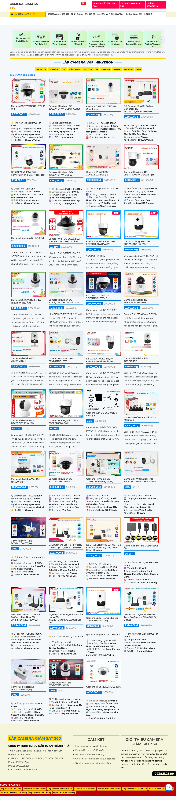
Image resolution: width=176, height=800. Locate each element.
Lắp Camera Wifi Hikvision (88, 62)
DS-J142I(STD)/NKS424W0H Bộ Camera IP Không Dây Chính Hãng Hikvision (103, 547)
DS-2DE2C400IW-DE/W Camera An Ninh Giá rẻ (99, 360)
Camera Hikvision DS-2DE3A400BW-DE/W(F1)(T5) (139, 173)
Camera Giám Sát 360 (58, 14)
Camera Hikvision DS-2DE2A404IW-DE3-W (61, 173)
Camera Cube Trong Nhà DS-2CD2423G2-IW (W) (102, 619)
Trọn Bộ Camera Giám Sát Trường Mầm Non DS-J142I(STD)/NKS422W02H (25, 617)
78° (64, 69)
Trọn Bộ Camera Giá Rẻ (83, 14)
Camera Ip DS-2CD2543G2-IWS (103, 687)
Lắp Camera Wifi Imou (84, 789)
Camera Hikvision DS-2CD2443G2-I (23, 359)
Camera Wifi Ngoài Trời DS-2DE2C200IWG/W (64, 421)
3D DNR (116, 69)
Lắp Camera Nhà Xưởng (64, 792)
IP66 (139, 69)
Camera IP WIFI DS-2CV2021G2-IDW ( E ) (97, 173)
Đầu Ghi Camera (134, 14)
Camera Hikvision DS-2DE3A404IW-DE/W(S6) (99, 480)
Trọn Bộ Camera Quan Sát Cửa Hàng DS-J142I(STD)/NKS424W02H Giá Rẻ (66, 618)
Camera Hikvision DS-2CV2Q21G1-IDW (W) (23, 421)
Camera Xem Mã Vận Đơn (161, 789)
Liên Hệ (148, 14)
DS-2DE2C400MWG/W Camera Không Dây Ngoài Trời (28, 173)
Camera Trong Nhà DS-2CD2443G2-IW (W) (137, 242)
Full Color (88, 69)
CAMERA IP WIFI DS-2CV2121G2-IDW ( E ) (98, 297)
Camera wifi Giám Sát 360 (110, 14)
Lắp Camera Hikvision (11, 789)
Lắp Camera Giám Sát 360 (135, 789)
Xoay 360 (105, 69)
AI (97, 69)
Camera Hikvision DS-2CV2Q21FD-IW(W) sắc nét (64, 301)
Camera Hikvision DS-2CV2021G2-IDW (61, 359)
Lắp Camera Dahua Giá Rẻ (60, 789)
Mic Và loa (41, 69)
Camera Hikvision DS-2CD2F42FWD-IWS (61, 480)
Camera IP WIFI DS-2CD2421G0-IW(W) (22, 542)
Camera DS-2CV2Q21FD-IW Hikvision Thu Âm (26, 301)
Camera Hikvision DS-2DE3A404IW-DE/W (136, 301)
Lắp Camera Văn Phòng (40, 792)
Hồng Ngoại (74, 69)
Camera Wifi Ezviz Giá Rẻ (109, 789)
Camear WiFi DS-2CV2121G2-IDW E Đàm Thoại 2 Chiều (64, 240)
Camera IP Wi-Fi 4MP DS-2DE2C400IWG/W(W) (100, 242)
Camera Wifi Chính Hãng (22, 75)
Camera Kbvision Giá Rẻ (35, 789)
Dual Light (54, 69)
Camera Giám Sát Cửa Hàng (14, 792)
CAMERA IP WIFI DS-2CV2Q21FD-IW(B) (60, 684)
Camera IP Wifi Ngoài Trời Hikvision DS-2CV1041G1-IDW (140, 480)
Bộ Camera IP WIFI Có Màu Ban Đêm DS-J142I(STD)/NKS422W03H (139, 109)
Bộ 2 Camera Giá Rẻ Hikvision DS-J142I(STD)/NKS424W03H (65, 546)
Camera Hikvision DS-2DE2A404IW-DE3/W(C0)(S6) (65, 107)
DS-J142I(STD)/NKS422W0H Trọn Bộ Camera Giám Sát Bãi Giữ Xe (140, 617)
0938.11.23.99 (164, 774)
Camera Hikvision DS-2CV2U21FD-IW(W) (23, 688)
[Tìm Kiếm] (66, 3)
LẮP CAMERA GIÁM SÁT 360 (35, 738)
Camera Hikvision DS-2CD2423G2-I (136, 359)
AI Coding (128, 69)
